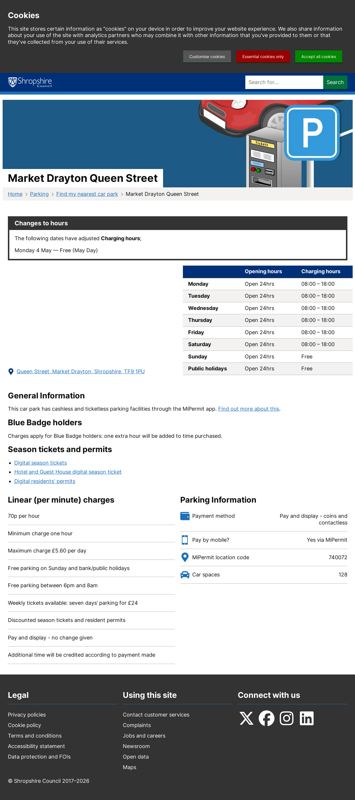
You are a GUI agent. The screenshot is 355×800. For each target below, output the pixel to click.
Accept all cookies (318, 56)
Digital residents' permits (44, 481)
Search (335, 82)
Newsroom (136, 746)
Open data (136, 757)
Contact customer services (156, 715)
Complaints (137, 725)
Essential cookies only (263, 56)
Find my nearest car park (87, 194)
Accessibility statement (36, 746)
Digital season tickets (40, 463)
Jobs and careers (144, 736)
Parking (39, 194)
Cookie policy (24, 725)
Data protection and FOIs (39, 757)
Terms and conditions (35, 736)
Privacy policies (27, 715)
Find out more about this (248, 409)
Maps (129, 767)
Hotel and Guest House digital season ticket (68, 472)
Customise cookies (207, 56)
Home (15, 194)
